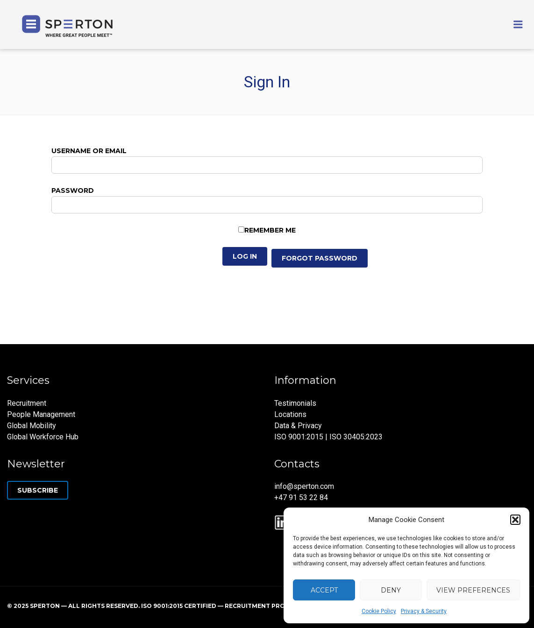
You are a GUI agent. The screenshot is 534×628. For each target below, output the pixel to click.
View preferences (473, 590)
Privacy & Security (424, 611)
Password (72, 190)
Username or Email (89, 151)
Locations (290, 414)
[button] (515, 519)
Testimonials (295, 403)
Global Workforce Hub (42, 436)
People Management (41, 414)
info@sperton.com (304, 486)
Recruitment (26, 403)
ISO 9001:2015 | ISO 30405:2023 (328, 436)
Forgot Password (319, 258)
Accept (324, 590)
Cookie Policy (379, 611)
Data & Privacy (298, 425)
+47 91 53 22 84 (301, 497)
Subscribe (37, 490)
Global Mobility (31, 425)
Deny (391, 590)
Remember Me (270, 230)
